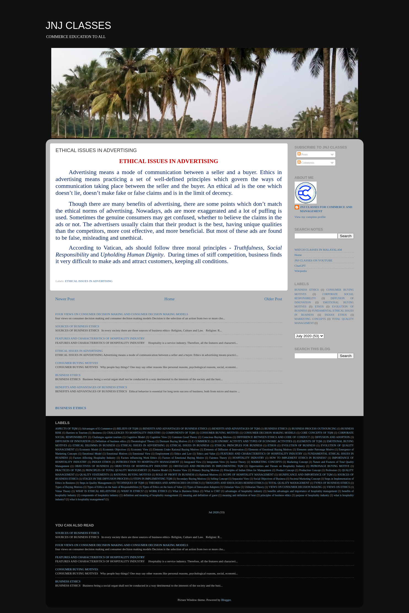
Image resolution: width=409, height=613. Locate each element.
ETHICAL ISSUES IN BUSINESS (189, 445)
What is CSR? (212, 491)
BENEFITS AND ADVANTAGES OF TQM (236, 428)
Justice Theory (238, 461)
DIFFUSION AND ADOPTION (332, 437)
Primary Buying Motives (205, 470)
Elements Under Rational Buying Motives (176, 449)
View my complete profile (310, 216)
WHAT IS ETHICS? (132, 491)
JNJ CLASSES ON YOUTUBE (313, 260)
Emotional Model (91, 453)
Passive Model (160, 470)
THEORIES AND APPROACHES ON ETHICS (175, 482)
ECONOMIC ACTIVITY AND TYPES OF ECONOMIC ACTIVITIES (253, 441)
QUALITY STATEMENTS (94, 474)
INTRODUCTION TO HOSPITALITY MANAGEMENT (147, 461)
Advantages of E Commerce (97, 428)
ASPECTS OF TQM (66, 428)
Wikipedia (301, 270)
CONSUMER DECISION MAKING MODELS (270, 432)
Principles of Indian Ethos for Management (247, 470)
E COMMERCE (201, 441)
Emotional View (141, 453)
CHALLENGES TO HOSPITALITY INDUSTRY (134, 432)
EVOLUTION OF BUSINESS (299, 445)
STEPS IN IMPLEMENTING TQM (152, 478)
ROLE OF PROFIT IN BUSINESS (175, 474)
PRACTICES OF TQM (68, 470)
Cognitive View (158, 437)
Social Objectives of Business (270, 478)
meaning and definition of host (239, 495)
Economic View (139, 449)
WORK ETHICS (158, 491)
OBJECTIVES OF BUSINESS (92, 466)
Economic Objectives (114, 449)
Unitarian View (232, 486)
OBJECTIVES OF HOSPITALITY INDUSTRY (141, 466)
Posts (302, 154)
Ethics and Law (183, 453)
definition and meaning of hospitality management (150, 495)
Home (169, 299)
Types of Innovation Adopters (203, 486)
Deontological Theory (143, 441)
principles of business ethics (275, 495)
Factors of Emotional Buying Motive (183, 457)
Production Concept (310, 470)
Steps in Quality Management (96, 482)
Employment (162, 453)
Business (97, 432)
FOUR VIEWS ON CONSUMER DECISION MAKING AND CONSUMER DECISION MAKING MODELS (121, 314)
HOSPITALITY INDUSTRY (248, 457)
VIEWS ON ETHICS (338, 486)
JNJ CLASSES (78, 25)
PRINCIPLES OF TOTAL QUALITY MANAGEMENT (116, 470)
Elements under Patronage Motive (315, 449)
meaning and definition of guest (200, 495)
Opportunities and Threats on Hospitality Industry (277, 466)
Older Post (273, 299)
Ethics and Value (206, 453)
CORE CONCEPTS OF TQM (316, 432)
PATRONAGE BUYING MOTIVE (330, 466)
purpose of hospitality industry (312, 495)
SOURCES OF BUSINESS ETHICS (77, 326)
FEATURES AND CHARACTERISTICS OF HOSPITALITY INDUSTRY (100, 338)
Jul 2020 (214, 512)
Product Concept (285, 470)
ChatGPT (300, 265)
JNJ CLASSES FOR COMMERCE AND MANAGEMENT (326, 209)
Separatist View (240, 478)
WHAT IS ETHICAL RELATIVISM (96, 491)
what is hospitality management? (87, 499)
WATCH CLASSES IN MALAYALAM (318, 249)
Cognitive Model (136, 437)
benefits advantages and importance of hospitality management (302, 491)
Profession (331, 470)
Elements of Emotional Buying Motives (270, 449)
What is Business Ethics (186, 491)
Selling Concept (219, 478)
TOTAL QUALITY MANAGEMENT (289, 482)
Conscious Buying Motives (217, 437)
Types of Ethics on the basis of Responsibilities (112, 486)
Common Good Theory (184, 437)
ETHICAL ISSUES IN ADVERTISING (89, 281)
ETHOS (319, 306)
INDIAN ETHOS (336, 314)
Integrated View (192, 461)
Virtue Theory (63, 491)
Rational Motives (208, 474)
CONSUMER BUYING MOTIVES (76, 362)
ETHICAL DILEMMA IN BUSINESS (93, 445)
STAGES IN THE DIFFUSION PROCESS (105, 478)
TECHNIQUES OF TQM (130, 482)
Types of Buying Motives (69, 486)
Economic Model (88, 449)
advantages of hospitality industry (243, 491)
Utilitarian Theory (254, 486)
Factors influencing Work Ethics (139, 457)
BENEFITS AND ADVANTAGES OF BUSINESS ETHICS (91, 387)
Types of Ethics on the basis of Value (163, 486)
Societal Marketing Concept (305, 478)
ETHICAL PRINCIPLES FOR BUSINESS (238, 445)
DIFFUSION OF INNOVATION (73, 441)
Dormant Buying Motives (173, 441)
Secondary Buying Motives (191, 478)
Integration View (216, 461)
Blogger (226, 599)
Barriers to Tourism (76, 432)
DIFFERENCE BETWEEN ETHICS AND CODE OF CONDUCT (273, 437)
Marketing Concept (297, 461)
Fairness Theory (218, 457)
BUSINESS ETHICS (68, 375)
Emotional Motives (117, 453)
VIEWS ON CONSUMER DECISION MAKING (295, 486)
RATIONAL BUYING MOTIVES (132, 474)
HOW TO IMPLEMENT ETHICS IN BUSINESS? (298, 457)
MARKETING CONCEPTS (310, 318)
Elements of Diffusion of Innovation (224, 449)
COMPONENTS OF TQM (180, 432)
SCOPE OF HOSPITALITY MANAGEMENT (248, 474)
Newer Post (65, 299)
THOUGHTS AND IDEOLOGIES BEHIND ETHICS (234, 482)
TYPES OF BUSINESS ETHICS (332, 482)
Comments (305, 162)
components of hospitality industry (100, 495)
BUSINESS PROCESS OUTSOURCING (314, 428)
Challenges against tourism (107, 437)
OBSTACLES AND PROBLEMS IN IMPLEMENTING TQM (208, 466)
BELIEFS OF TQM (127, 428)
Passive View (180, 470)
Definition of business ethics (110, 441)
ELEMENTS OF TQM (309, 441)
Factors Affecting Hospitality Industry (94, 457)
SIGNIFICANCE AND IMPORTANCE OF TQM (306, 474)
